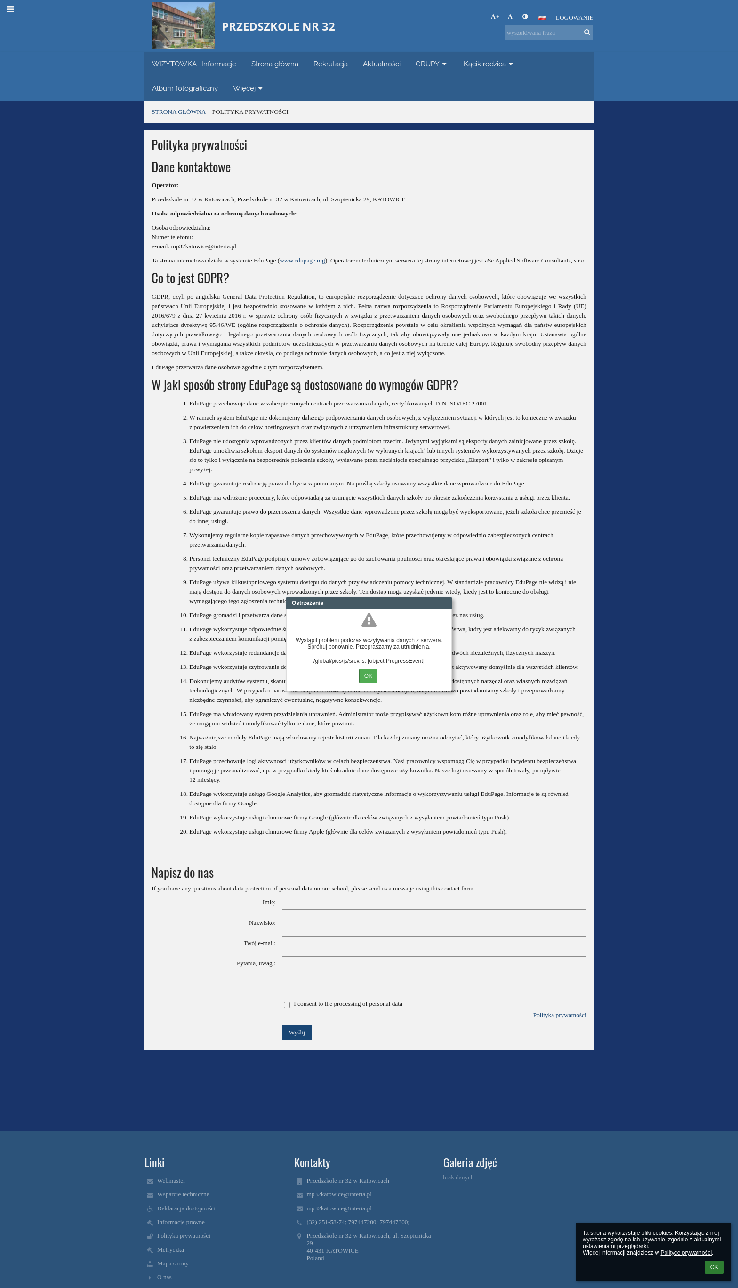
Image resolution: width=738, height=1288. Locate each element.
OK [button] (714, 1267)
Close (445, 603)
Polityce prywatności (686, 1252)
